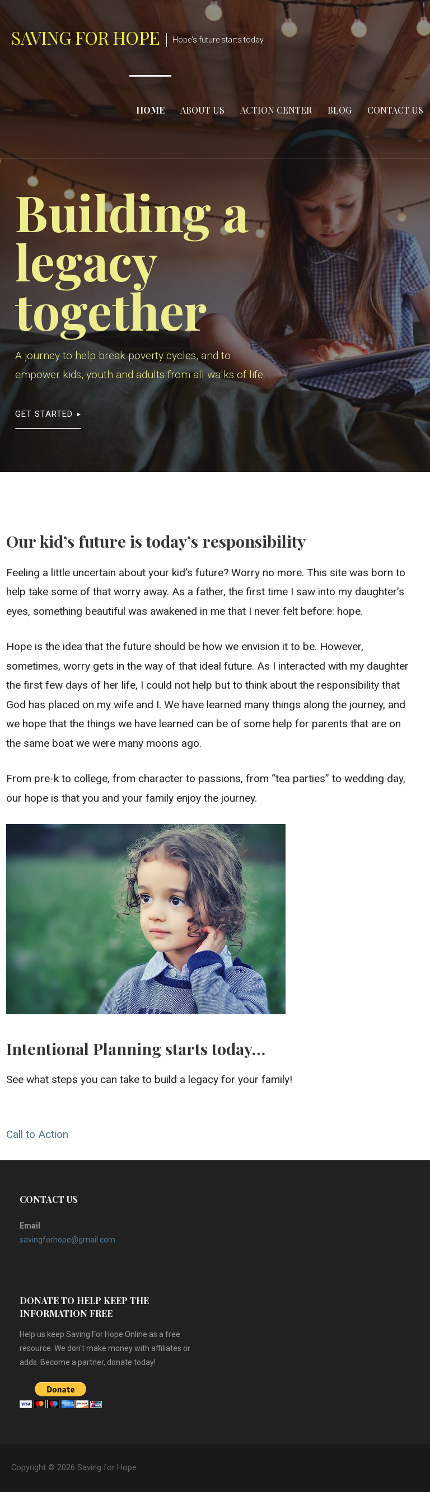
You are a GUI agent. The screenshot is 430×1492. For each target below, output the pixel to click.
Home (150, 110)
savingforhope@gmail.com (67, 1239)
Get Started (44, 414)
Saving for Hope (85, 37)
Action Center (276, 110)
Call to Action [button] (37, 1134)
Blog (340, 110)
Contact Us (395, 110)
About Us (202, 110)
